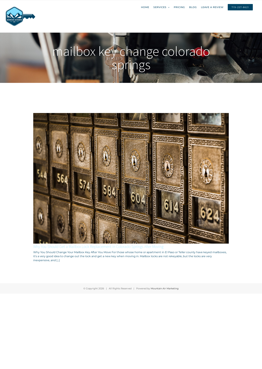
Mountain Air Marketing (165, 288)
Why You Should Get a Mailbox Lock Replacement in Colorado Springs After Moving (98, 246)
